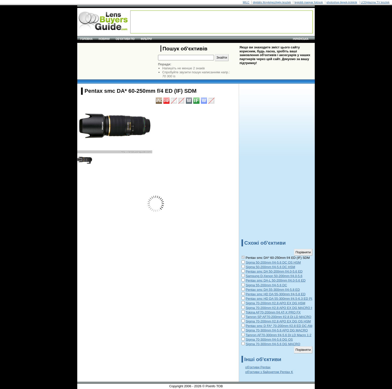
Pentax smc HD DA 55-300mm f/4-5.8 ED (276, 294)
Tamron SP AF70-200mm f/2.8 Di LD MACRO (278, 317)
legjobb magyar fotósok (308, 2)
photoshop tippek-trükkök (341, 2)
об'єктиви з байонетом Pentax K (269, 372)
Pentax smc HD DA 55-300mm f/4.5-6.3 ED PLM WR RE (287, 298)
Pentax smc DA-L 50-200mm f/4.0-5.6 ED (276, 280)
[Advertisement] (221, 22)
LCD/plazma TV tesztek (375, 2)
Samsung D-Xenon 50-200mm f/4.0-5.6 (274, 276)
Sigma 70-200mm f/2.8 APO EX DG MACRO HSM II (283, 308)
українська (300, 39)
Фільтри (146, 39)
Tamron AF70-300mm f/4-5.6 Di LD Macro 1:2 (278, 335)
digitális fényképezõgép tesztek (272, 2)
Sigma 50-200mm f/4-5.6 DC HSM (270, 267)
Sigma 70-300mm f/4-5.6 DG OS (269, 339)
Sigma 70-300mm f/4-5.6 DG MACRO (273, 344)
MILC (246, 2)
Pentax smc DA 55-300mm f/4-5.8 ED (273, 290)
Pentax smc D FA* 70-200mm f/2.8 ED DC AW (279, 326)
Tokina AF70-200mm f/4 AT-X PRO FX (273, 312)
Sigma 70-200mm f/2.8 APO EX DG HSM (275, 303)
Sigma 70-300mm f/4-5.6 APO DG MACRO (277, 330)
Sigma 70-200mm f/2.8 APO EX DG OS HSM (278, 321)
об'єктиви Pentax (257, 367)
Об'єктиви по (125, 39)
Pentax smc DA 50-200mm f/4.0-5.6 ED (274, 271)
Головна (86, 39)
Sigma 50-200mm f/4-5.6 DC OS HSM (273, 262)
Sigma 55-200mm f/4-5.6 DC (266, 285)
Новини (104, 39)
